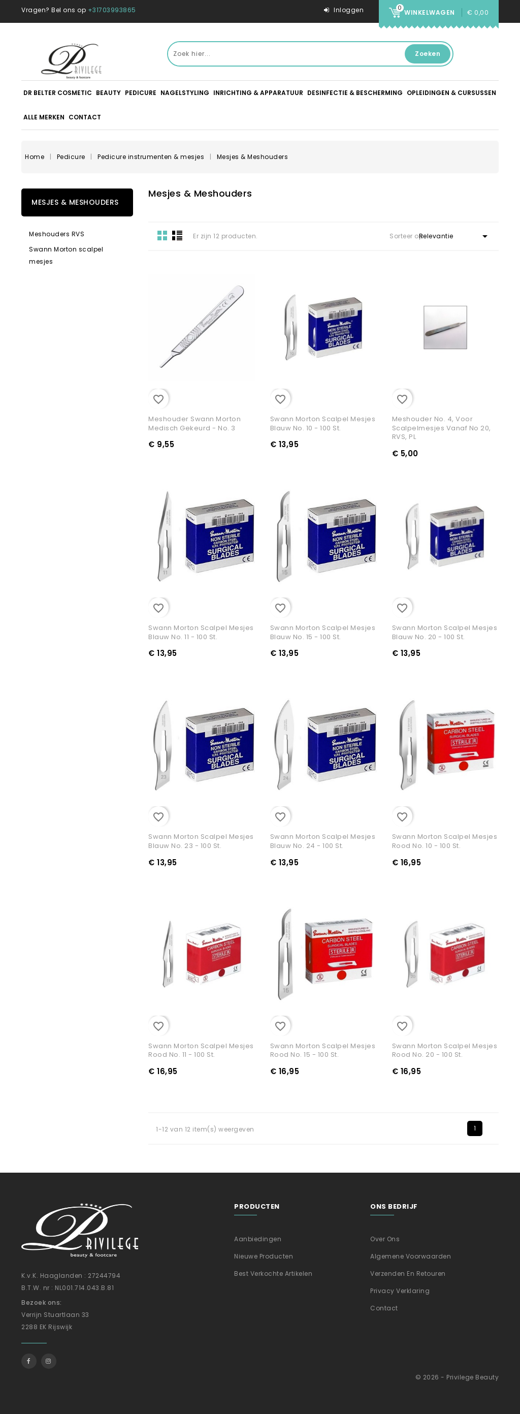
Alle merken (43, 117)
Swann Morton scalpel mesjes (66, 255)
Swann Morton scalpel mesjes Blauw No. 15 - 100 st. (323, 632)
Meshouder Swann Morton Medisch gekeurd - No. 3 (194, 423)
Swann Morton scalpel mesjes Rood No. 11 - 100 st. (201, 1050)
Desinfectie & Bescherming (355, 92)
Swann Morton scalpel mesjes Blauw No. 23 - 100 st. (201, 841)
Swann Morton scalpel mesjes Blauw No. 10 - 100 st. (323, 423)
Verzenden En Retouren (408, 1273)
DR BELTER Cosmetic (57, 92)
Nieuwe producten (263, 1256)
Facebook (29, 1361)
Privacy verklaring (400, 1290)
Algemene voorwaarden (410, 1256)
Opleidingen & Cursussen (451, 92)
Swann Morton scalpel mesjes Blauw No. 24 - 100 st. (323, 841)
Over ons (385, 1239)
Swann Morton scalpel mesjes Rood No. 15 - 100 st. (323, 1050)
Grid (162, 235)
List (177, 235)
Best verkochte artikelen (273, 1273)
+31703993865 (112, 10)
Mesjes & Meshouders (75, 202)
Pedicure (140, 92)
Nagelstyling (184, 92)
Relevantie (455, 236)
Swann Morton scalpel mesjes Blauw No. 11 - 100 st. (201, 632)
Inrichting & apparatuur (258, 92)
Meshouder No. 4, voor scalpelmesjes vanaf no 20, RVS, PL (441, 428)
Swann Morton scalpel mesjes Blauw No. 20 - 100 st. (445, 632)
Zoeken (427, 53)
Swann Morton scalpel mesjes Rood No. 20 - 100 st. (445, 1050)
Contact (85, 117)
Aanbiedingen (257, 1239)
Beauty (108, 92)
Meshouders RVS (56, 234)
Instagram (48, 1361)
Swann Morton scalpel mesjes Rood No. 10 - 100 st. (445, 841)
